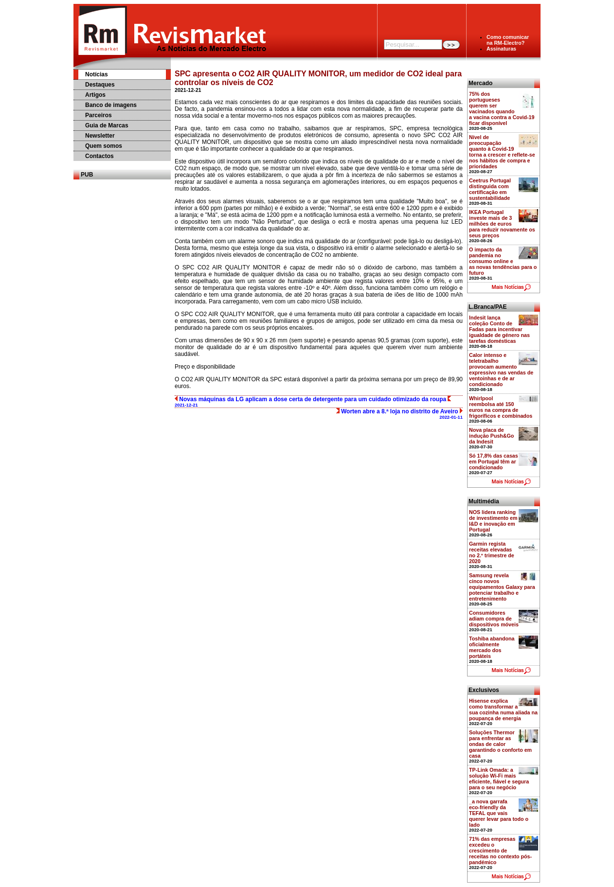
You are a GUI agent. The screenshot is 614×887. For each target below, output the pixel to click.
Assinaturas (501, 49)
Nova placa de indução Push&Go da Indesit (491, 435)
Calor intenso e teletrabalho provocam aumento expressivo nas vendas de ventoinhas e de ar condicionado (501, 369)
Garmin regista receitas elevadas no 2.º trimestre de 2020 (491, 552)
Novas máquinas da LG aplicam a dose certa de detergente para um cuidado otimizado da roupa (313, 402)
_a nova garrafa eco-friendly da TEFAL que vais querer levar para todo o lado (498, 813)
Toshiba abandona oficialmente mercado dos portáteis (491, 647)
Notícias (96, 74)
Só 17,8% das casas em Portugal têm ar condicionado (493, 461)
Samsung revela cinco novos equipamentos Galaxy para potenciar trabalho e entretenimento (502, 587)
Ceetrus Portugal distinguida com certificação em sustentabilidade (490, 189)
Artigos (95, 94)
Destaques (100, 84)
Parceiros (98, 115)
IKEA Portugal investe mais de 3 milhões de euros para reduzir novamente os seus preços (502, 223)
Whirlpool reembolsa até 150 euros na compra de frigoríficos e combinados (500, 407)
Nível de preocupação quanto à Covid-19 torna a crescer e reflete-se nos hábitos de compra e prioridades (502, 151)
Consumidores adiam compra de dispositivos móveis (494, 618)
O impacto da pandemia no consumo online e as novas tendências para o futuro (503, 261)
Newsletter (100, 135)
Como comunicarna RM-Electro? (508, 40)
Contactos (99, 156)
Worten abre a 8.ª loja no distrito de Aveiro (399, 414)
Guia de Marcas (106, 125)
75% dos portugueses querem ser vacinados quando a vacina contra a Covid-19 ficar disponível (501, 108)
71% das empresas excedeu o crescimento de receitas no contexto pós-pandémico (500, 850)
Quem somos (103, 145)
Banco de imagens (111, 105)
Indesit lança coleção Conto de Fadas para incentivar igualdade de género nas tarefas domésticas (499, 329)
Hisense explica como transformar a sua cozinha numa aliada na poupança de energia (503, 709)
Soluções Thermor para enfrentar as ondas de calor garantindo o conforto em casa (500, 744)
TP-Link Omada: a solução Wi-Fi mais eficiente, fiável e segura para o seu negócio (499, 778)
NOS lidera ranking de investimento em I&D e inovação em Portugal (493, 520)
